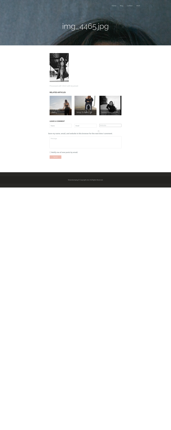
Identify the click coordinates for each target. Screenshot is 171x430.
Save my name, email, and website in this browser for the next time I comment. (80, 134)
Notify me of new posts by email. (64, 152)
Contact (130, 6)
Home (114, 6)
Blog (121, 6)
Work (138, 6)
